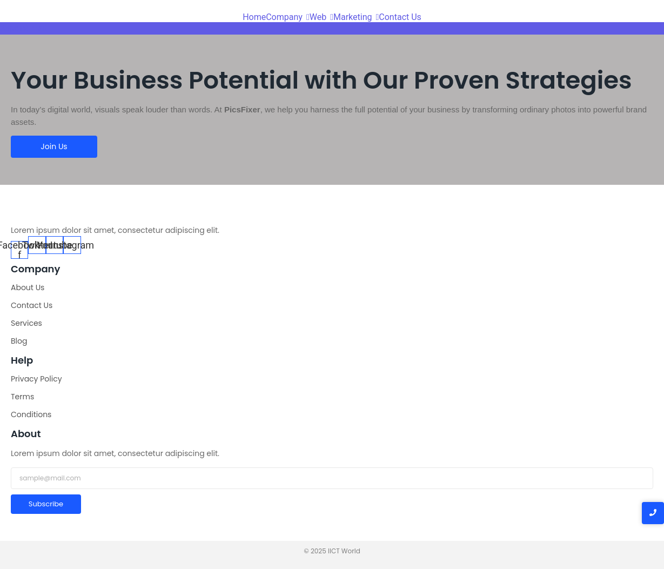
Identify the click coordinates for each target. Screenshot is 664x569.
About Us (27, 287)
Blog (19, 341)
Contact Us (31, 305)
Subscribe (46, 504)
